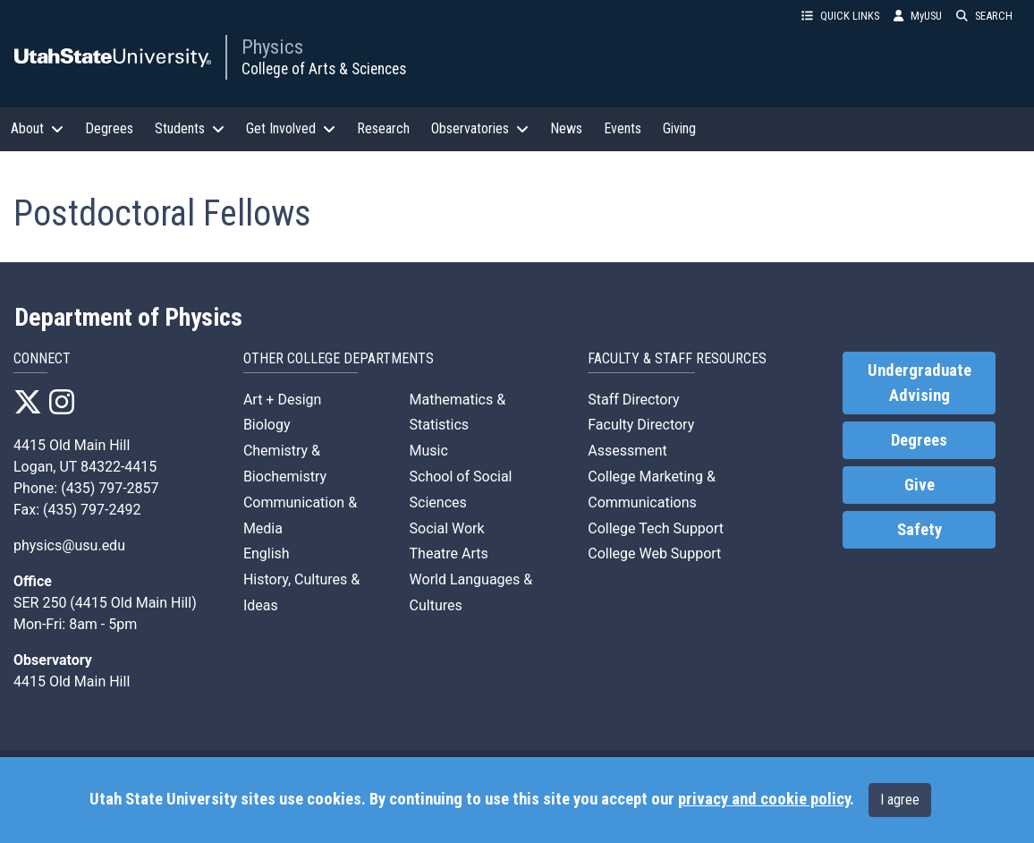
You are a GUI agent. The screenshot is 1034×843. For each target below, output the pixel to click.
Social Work (447, 528)
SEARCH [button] (984, 15)
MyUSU (918, 15)
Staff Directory (633, 399)
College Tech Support (656, 528)
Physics (272, 46)
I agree (900, 799)
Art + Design (282, 399)
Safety (919, 530)
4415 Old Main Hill (71, 445)
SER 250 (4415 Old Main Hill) (105, 602)
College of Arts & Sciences (324, 69)
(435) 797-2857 (109, 488)
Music (429, 450)
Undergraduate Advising (919, 383)
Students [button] (190, 128)
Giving (679, 128)
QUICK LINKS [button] (840, 15)
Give (919, 485)
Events (622, 128)
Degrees (109, 128)
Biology (267, 424)
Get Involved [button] (290, 128)
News (566, 128)
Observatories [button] (480, 128)
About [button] (37, 128)
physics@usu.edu (69, 545)
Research (383, 128)
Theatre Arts (449, 553)
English (266, 553)
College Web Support (654, 553)
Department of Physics (128, 317)
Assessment (627, 450)
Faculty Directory (641, 424)
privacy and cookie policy (764, 799)
